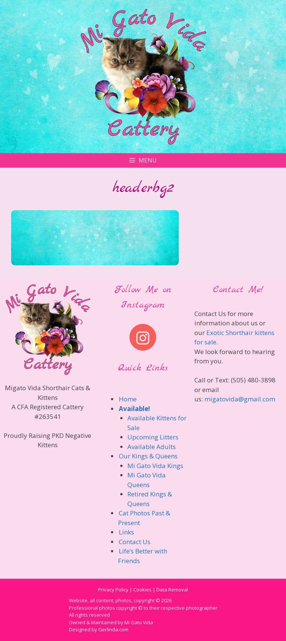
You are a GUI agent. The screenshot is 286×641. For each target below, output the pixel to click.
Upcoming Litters (152, 437)
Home (128, 399)
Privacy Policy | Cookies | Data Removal (143, 589)
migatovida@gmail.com (239, 399)
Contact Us (134, 541)
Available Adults (151, 446)
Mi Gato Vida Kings (155, 465)
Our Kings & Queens (148, 456)
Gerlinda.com (113, 629)
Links (126, 532)
